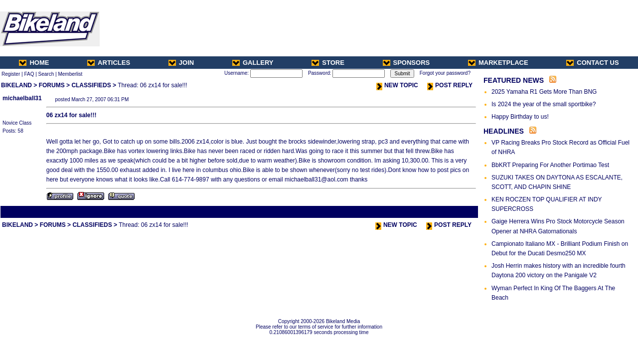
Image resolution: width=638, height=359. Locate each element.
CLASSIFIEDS (91, 85)
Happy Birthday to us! (520, 116)
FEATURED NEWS (513, 80)
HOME (34, 62)
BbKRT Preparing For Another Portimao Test (550, 165)
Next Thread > (459, 211)
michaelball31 (22, 98)
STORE (328, 62)
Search (46, 74)
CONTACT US (592, 62)
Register (10, 74)
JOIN (181, 62)
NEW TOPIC (397, 85)
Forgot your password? (445, 73)
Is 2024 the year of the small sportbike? (543, 104)
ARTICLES (108, 62)
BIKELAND (16, 85)
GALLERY (253, 62)
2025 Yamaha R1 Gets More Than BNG (544, 91)
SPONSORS (406, 62)
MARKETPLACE (498, 62)
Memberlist (70, 74)
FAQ (29, 74)
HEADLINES (503, 131)
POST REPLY (450, 85)
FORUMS (52, 85)
